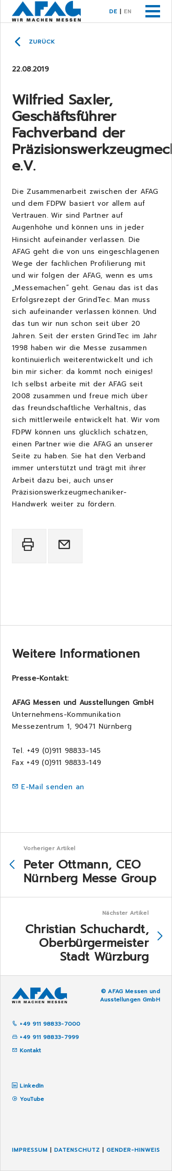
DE (113, 11)
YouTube (32, 1099)
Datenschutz (77, 1150)
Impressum (30, 1150)
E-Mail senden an (52, 787)
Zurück (42, 42)
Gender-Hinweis (133, 1150)
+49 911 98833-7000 (46, 1024)
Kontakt (26, 1050)
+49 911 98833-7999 (45, 1037)
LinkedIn (32, 1086)
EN (128, 11)
